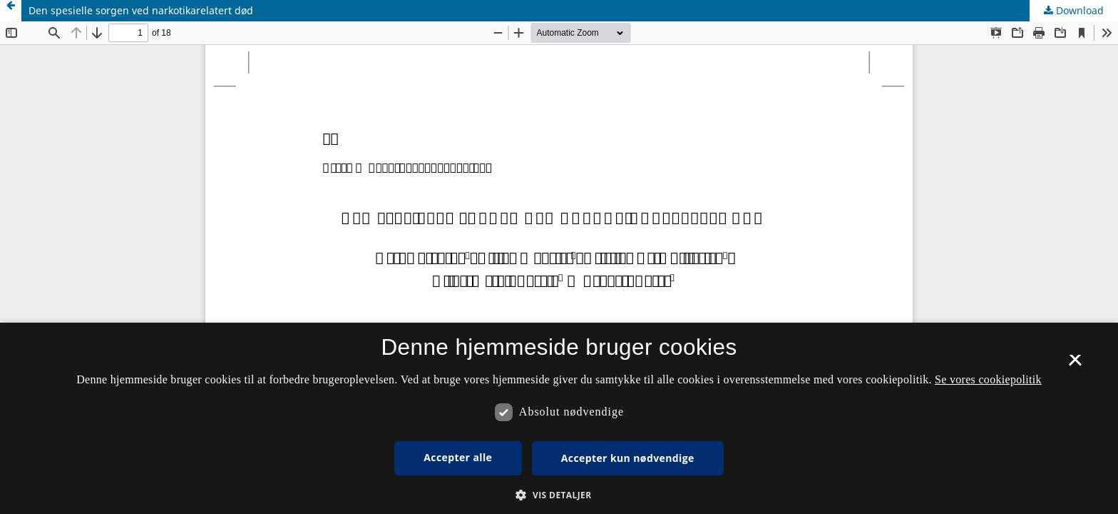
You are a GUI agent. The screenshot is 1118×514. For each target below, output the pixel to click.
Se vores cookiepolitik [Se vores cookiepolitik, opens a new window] (988, 379)
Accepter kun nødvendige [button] (627, 458)
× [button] (1075, 365)
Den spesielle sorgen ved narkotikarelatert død (141, 10)
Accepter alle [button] (458, 457)
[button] (558, 495)
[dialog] (559, 418)
